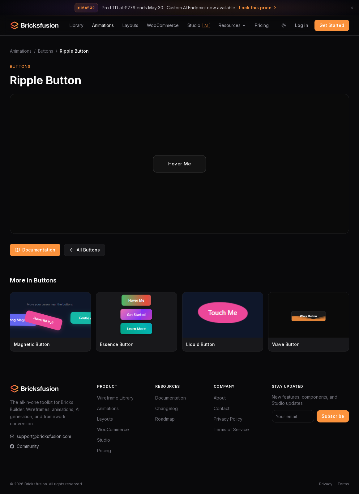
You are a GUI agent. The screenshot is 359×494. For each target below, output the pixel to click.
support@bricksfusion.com (40, 436)
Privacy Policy (228, 419)
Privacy (325, 484)
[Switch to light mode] (284, 25)
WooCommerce (163, 25)
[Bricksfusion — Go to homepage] (34, 25)
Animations (103, 25)
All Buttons (84, 249)
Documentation (35, 249)
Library (76, 25)
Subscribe (333, 416)
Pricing (262, 25)
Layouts (130, 25)
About (220, 397)
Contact (221, 408)
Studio (198, 25)
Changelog (166, 408)
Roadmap (165, 419)
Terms (343, 484)
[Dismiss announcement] (351, 7)
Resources (232, 25)
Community (24, 446)
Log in (301, 25)
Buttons (45, 51)
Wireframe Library (115, 397)
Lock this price (258, 7)
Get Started (331, 25)
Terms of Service (231, 429)
